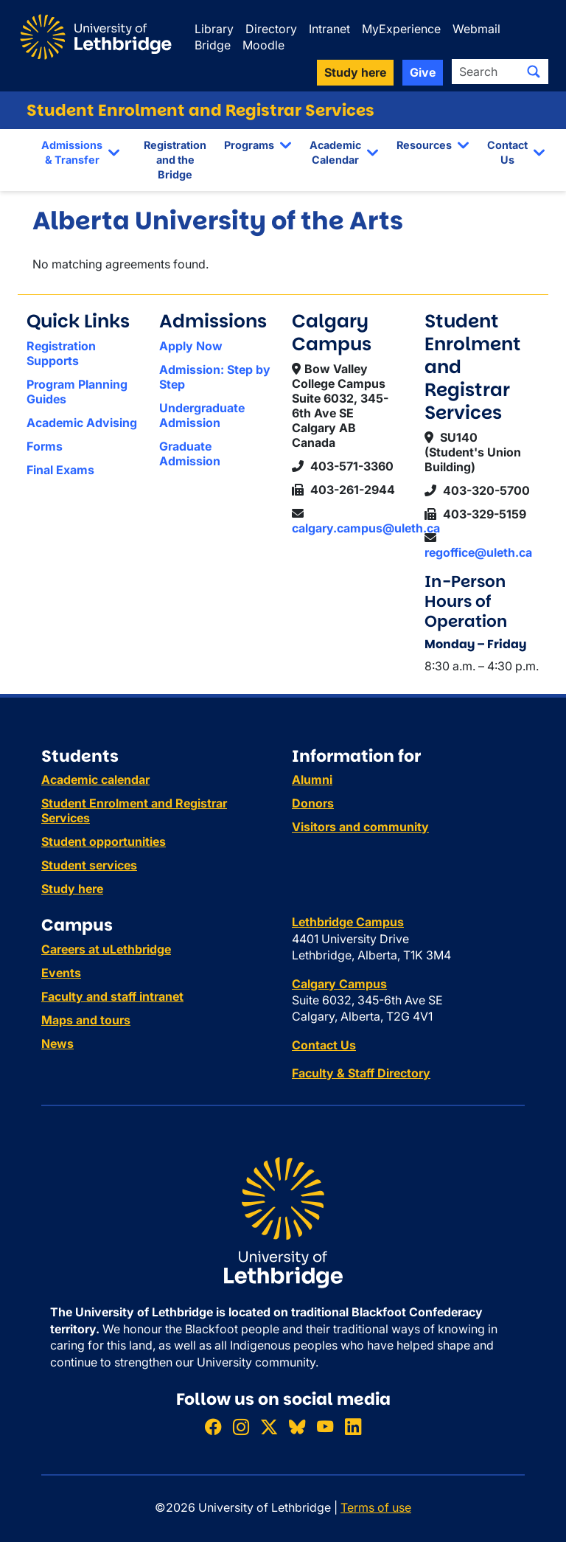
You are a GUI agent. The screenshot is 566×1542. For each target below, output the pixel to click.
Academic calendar (95, 779)
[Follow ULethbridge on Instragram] (241, 1427)
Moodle (263, 45)
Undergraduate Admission (202, 415)
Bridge (213, 45)
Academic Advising (82, 422)
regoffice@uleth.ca (478, 552)
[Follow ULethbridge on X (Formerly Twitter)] (269, 1427)
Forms (45, 446)
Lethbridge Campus (348, 921)
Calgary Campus (339, 983)
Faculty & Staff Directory (361, 1073)
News (57, 1043)
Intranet (329, 28)
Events (61, 972)
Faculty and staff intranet (112, 996)
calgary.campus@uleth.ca (366, 528)
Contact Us (507, 152)
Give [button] (423, 72)
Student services (89, 865)
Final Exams (60, 469)
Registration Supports (61, 353)
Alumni (312, 779)
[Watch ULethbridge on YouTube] (325, 1427)
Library (214, 28)
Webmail (476, 28)
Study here (72, 888)
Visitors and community (360, 826)
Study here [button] (355, 72)
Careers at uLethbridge (106, 949)
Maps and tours (85, 1020)
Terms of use (375, 1507)
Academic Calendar (335, 152)
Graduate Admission (189, 453)
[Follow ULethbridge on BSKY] (297, 1427)
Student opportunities (103, 841)
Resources (424, 145)
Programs (249, 145)
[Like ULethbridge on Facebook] (213, 1427)
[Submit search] (533, 71)
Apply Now (191, 345)
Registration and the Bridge (175, 160)
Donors (313, 803)
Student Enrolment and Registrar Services (200, 110)
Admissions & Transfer (71, 152)
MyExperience (401, 28)
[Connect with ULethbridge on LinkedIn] (353, 1427)
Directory (271, 28)
